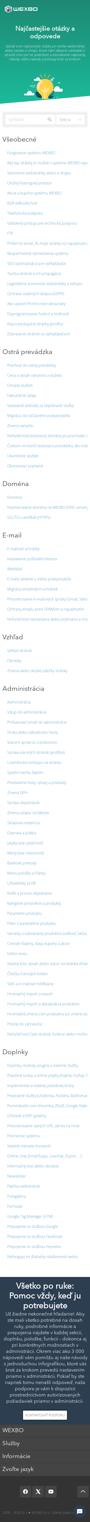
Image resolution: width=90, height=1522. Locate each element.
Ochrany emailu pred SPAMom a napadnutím (45, 609)
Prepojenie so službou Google (32, 1226)
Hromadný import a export (30, 993)
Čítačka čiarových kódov (27, 973)
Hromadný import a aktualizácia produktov (43, 1004)
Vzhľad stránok (19, 650)
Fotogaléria (16, 1196)
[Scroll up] (83, 1491)
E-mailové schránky (23, 548)
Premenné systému (23, 1136)
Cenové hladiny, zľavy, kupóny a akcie (38, 943)
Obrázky (14, 660)
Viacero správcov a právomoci (32, 742)
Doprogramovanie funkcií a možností (38, 313)
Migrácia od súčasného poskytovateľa (38, 415)
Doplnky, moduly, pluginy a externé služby (42, 1065)
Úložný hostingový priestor (29, 183)
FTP (10, 233)
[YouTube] (51, 1491)
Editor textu (17, 953)
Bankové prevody (21, 863)
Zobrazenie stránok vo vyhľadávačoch (38, 334)
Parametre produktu (24, 913)
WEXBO (13, 1431)
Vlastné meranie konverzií (29, 1146)
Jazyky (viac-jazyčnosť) (25, 843)
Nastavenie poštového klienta (32, 558)
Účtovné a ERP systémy (26, 1115)
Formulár (15, 1206)
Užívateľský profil (21, 883)
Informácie (16, 1456)
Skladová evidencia (23, 822)
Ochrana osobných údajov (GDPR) (35, 293)
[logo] (21, 9)
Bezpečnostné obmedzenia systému (38, 253)
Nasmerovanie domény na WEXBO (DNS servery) (48, 507)
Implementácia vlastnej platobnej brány (40, 1085)
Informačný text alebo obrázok (33, 1166)
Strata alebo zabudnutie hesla (32, 732)
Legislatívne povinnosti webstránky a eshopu (44, 283)
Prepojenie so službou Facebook (34, 1236)
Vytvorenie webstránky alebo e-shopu (39, 173)
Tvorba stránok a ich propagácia (34, 273)
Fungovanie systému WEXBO (31, 152)
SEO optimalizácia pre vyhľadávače (36, 263)
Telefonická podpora (24, 213)
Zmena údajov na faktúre (28, 812)
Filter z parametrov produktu (31, 923)
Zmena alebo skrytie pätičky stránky (37, 670)
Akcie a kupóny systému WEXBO (34, 193)
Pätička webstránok (23, 1186)
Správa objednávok (23, 802)
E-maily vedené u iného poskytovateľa (39, 579)
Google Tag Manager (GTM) (30, 1216)
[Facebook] (25, 1491)
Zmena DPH (17, 792)
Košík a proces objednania (29, 893)
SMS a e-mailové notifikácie (30, 983)
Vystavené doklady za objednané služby (40, 405)
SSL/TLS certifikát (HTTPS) (28, 517)
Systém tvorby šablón (25, 772)
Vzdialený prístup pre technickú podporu (42, 223)
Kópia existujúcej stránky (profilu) (35, 323)
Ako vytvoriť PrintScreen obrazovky (36, 303)
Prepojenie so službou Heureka (33, 1246)
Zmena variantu (20, 425)
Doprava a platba (21, 832)
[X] (38, 1491)
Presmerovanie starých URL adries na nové (43, 1125)
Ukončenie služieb (23, 455)
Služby (11, 1444)
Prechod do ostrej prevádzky (31, 365)
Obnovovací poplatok (25, 466)
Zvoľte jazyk (18, 1469)
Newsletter (16, 1176)
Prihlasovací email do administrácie (37, 722)
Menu (79, 9)
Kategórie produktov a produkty (34, 903)
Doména (14, 497)
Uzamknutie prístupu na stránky (34, 762)
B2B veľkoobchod (22, 203)
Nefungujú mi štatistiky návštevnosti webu (42, 1256)
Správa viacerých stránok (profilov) (36, 752)
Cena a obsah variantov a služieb (34, 375)
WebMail (14, 569)
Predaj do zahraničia (24, 1024)
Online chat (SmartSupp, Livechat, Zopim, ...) (44, 1156)
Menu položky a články (26, 873)
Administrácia (18, 702)
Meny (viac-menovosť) (25, 853)
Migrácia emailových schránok (32, 589)
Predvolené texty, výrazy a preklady (36, 782)
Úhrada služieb (20, 385)
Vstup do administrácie (26, 712)
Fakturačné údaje (21, 395)
